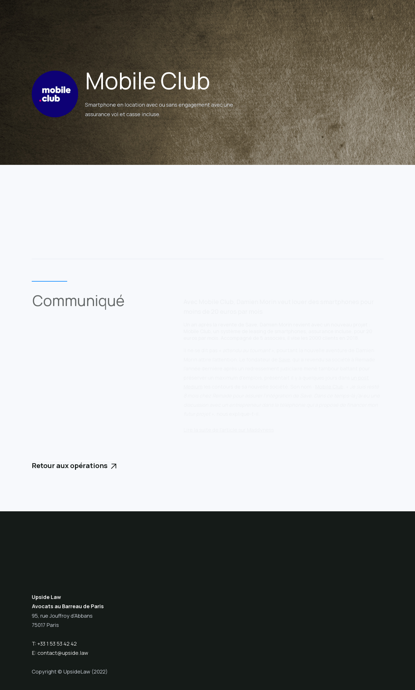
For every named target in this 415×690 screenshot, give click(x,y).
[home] (64, 18)
